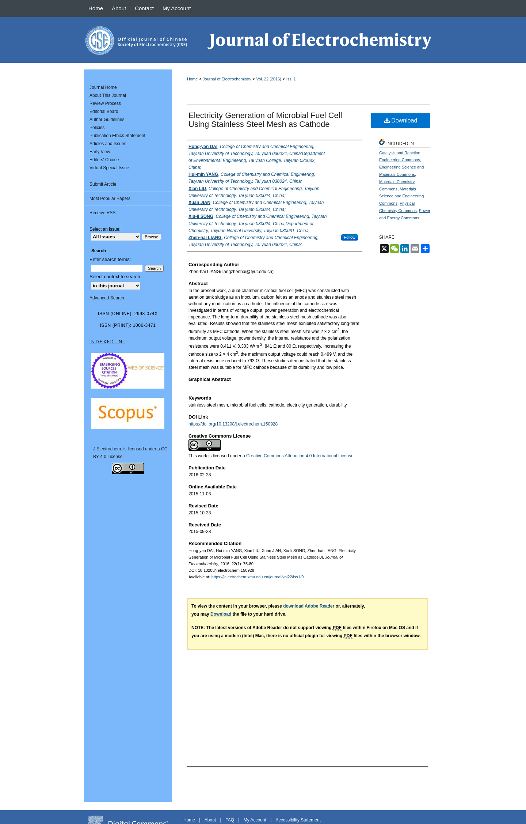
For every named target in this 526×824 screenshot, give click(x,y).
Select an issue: (105, 229)
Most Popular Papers (109, 198)
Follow (349, 237)
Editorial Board (103, 111)
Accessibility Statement (298, 820)
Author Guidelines (106, 119)
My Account (255, 820)
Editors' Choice (104, 159)
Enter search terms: (110, 259)
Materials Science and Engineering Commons (401, 196)
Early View (99, 151)
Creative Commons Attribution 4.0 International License (300, 455)
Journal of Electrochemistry (227, 79)
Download (401, 120)
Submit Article (102, 184)
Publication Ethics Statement (117, 135)
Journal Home (103, 87)
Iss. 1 (291, 79)
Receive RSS (102, 212)
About (210, 820)
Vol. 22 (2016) (268, 79)
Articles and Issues (107, 143)
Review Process (105, 103)
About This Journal (107, 95)
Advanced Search (106, 298)
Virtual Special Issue (109, 167)
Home (192, 79)
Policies (96, 127)
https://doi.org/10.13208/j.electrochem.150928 (233, 424)
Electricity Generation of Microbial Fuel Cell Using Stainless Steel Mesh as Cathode (265, 120)
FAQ (229, 820)
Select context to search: (115, 276)
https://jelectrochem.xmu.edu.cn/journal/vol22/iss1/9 (257, 577)
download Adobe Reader (308, 606)
